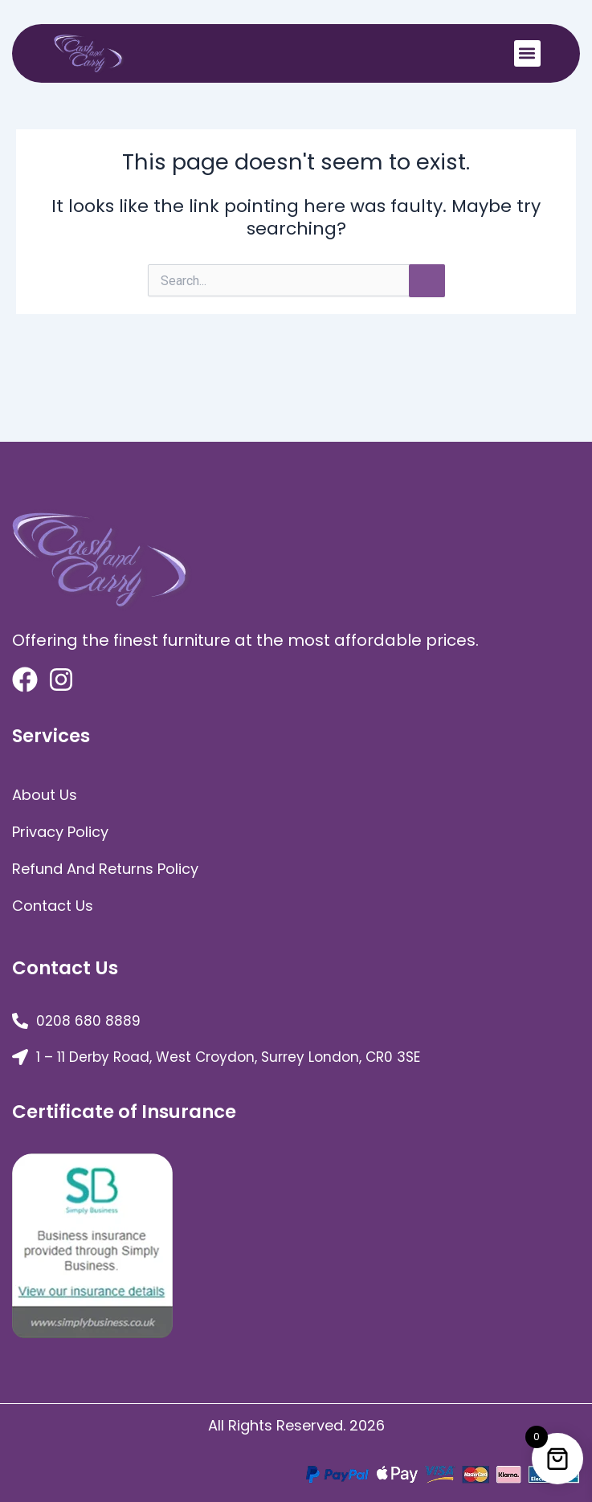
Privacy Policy (60, 832)
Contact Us (52, 906)
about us (44, 795)
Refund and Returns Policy (105, 869)
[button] (527, 53)
